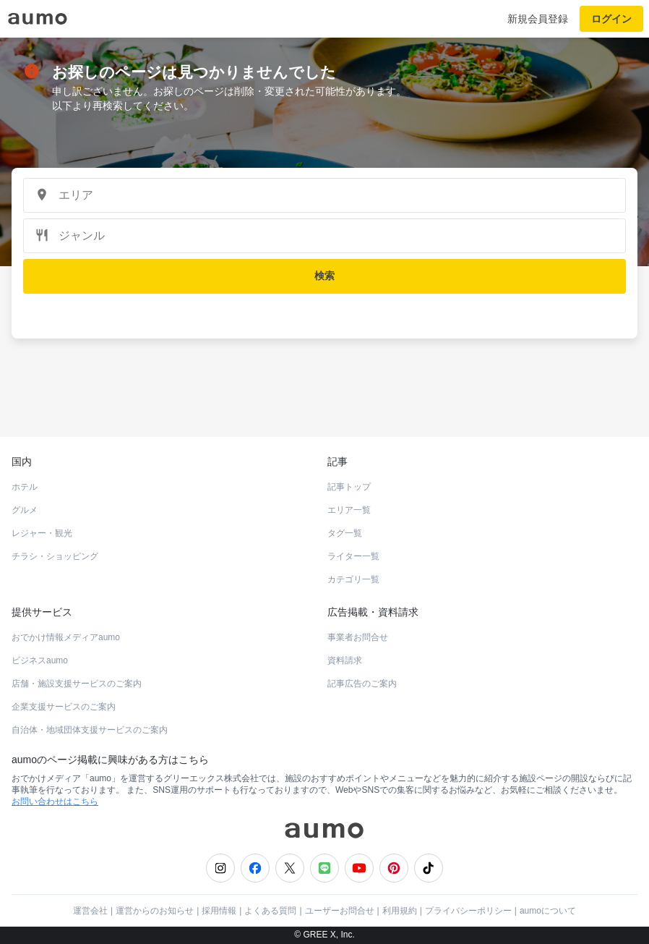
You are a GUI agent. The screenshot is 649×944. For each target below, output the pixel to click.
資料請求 (344, 660)
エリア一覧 (349, 510)
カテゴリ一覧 (353, 579)
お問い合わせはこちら (55, 801)
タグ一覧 (344, 533)
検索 (324, 275)
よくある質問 (270, 910)
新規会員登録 (537, 19)
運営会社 (90, 910)
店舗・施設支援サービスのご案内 (77, 683)
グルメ (25, 510)
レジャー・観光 (42, 533)
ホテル (25, 486)
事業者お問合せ (357, 637)
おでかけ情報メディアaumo (66, 637)
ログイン (611, 19)
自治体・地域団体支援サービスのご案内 (90, 730)
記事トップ (349, 486)
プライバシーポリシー (468, 910)
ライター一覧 (353, 556)
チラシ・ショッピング (55, 556)
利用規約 (399, 910)
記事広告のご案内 (362, 683)
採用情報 (219, 910)
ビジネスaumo (40, 660)
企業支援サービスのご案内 (64, 706)
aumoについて (548, 910)
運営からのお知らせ (155, 910)
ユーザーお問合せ (339, 910)
